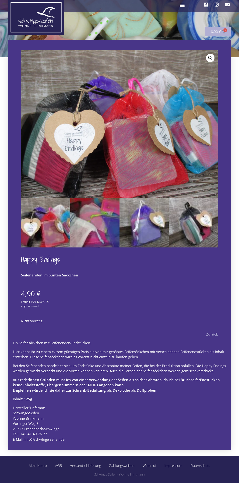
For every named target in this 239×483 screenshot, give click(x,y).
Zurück (212, 334)
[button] (182, 5)
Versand (33, 306)
